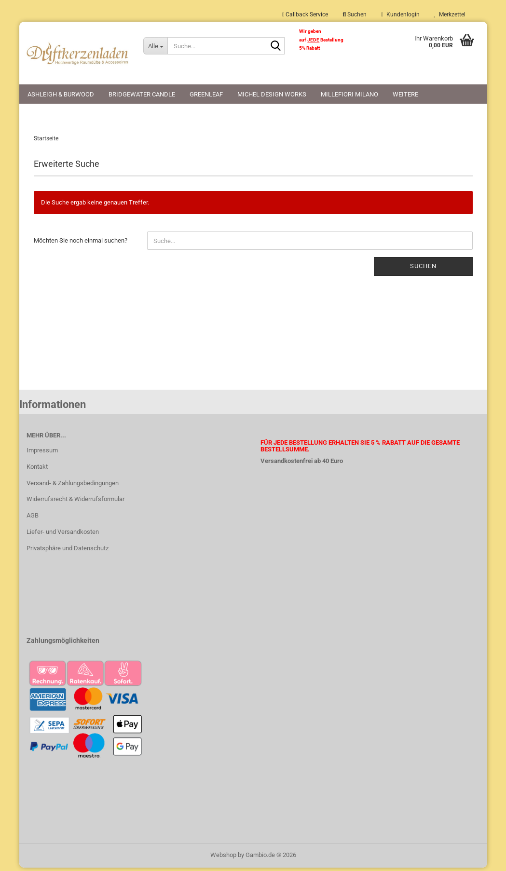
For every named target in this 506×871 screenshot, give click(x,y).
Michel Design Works (271, 94)
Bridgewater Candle (142, 94)
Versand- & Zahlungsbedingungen (73, 486)
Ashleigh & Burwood (60, 94)
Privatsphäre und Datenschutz (68, 551)
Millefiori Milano (349, 94)
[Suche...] (155, 45)
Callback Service (305, 14)
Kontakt (37, 469)
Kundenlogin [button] (400, 14)
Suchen (423, 269)
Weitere (405, 94)
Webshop (223, 858)
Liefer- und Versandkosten (63, 535)
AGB (33, 518)
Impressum (42, 453)
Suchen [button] (354, 14)
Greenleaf (206, 94)
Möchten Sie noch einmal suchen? (80, 243)
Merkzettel (449, 14)
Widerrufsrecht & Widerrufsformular (75, 502)
